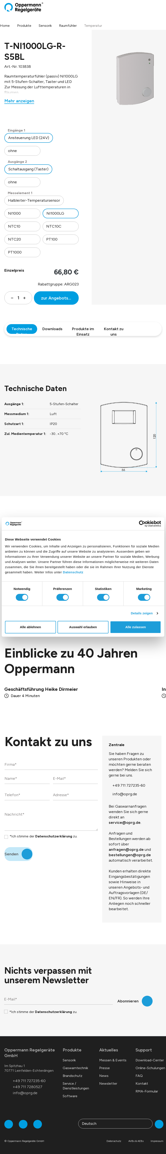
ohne (12, 150)
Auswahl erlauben (83, 627)
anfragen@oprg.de (126, 849)
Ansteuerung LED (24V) (28, 137)
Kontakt (142, 1083)
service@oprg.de (124, 822)
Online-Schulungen (150, 1068)
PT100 (51, 239)
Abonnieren (128, 1001)
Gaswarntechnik (75, 1068)
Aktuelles (108, 1050)
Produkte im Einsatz (83, 330)
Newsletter (108, 1083)
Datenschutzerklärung (53, 836)
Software (70, 1096)
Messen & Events (112, 1060)
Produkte (72, 1050)
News (104, 1076)
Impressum (157, 1141)
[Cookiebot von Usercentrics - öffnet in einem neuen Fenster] (142, 523)
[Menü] (160, 7)
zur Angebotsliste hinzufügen (60, 298)
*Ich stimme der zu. (43, 836)
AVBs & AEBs (136, 1141)
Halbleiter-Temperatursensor (34, 200)
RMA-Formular (147, 1091)
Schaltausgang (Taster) (28, 169)
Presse (104, 1068)
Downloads (52, 329)
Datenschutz (73, 572)
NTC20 (14, 239)
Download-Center (150, 1060)
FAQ (139, 1076)
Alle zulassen (135, 627)
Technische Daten (21, 330)
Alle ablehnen (30, 627)
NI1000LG (55, 213)
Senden (11, 854)
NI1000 (14, 213)
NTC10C (53, 226)
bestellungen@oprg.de (130, 855)
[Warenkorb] (156, 7)
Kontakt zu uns (113, 330)
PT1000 (15, 252)
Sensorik (69, 1060)
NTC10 (14, 226)
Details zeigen (142, 613)
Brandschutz (72, 1076)
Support (144, 1050)
